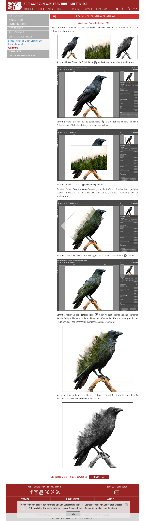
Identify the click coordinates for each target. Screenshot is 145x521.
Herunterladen (45, 9)
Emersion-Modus (16, 32)
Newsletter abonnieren (116, 490)
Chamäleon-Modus (17, 24)
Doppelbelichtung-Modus (20, 36)
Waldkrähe (13, 47)
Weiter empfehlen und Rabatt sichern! (44, 486)
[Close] (126, 504)
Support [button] (88, 9)
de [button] (135, 8)
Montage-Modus (16, 20)
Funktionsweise (16, 15)
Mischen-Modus (16, 28)
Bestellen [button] (62, 9)
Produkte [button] (28, 9)
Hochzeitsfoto (15, 44)
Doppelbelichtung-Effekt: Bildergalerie (25, 40)
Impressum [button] (101, 9)
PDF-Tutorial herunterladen (22, 55)
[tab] (28, 16)
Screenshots (15, 51)
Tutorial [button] (75, 9)
